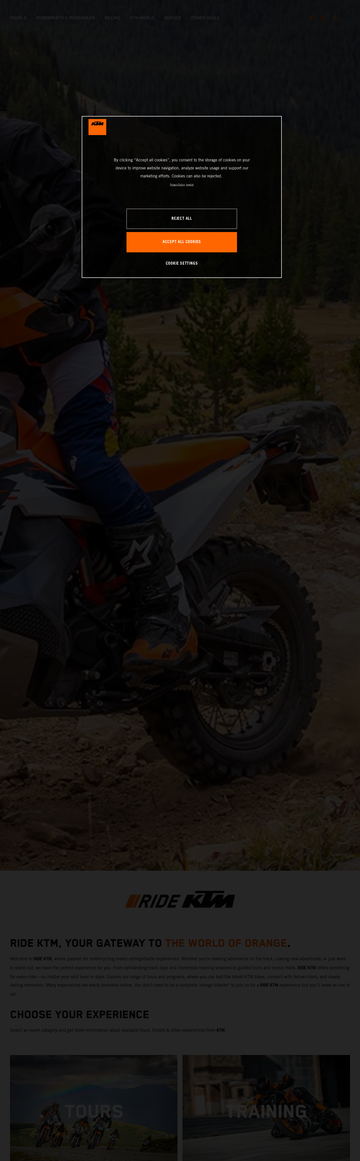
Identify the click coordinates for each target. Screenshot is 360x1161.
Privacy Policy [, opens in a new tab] (177, 184)
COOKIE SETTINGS (182, 263)
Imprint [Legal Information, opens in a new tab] (190, 184)
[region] (182, 197)
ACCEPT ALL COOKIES (181, 242)
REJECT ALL (182, 219)
